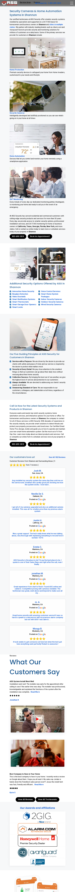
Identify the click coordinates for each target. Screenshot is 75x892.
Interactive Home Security (23, 291)
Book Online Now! (38, 873)
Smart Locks (17, 307)
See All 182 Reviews (57, 457)
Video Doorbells (19, 297)
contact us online (30, 866)
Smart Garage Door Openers (24, 304)
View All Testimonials (47, 799)
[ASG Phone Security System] (37, 719)
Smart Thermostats (20, 302)
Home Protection (17, 70)
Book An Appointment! (40, 236)
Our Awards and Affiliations (37, 808)
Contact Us (41, 3)
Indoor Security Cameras (51, 299)
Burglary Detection (20, 294)
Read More (35, 692)
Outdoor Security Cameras (52, 302)
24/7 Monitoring (16, 199)
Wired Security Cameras (51, 304)
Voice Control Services (50, 291)
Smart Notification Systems (23, 299)
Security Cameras (17, 113)
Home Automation (17, 156)
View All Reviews (25, 799)
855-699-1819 (54, 3)
